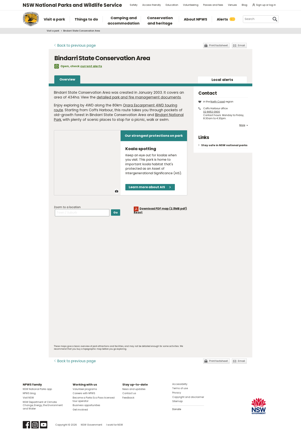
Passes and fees (213, 5)
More (243, 125)
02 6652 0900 (211, 111)
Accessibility (179, 384)
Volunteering (190, 5)
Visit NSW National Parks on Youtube (43, 424)
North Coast (217, 101)
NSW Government (91, 424)
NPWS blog (29, 393)
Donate (176, 409)
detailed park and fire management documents (139, 97)
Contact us (129, 393)
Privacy (176, 392)
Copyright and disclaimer (188, 397)
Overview (67, 79)
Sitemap (177, 401)
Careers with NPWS (84, 393)
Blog (244, 5)
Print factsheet (218, 45)
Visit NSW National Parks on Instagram (35, 424)
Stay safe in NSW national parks (224, 145)
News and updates (134, 389)
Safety (134, 5)
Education (172, 5)
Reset (138, 212)
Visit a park (53, 30)
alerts (222, 79)
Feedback (128, 397)
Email (241, 45)
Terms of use (180, 388)
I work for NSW (114, 424)
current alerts (91, 66)
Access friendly (151, 5)
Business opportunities (86, 405)
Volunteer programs (85, 389)
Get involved (80, 409)
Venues (232, 5)
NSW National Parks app (37, 389)
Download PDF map (163, 209)
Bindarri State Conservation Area (81, 30)
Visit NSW (28, 397)
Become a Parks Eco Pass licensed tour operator (94, 399)
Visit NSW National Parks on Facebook (26, 424)
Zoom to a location (67, 207)
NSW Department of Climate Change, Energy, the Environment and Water (43, 405)
